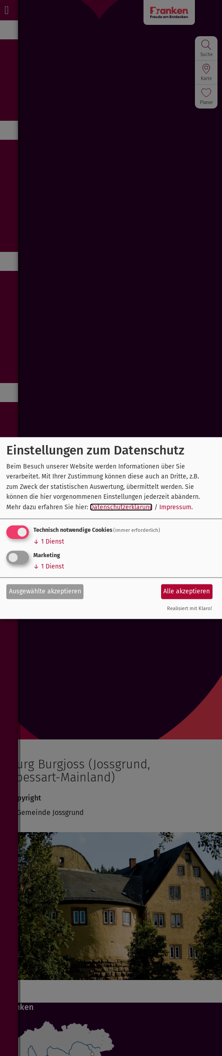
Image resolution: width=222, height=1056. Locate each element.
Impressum (175, 507)
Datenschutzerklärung (121, 507)
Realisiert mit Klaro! (189, 608)
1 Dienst (48, 541)
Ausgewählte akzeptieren (45, 591)
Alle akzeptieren (186, 591)
